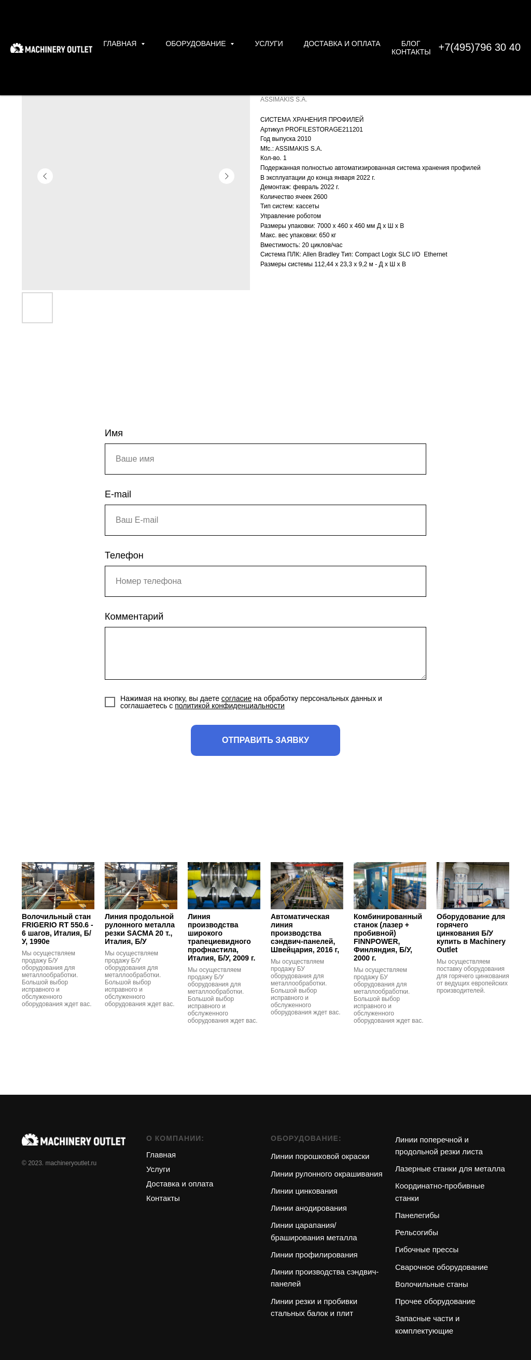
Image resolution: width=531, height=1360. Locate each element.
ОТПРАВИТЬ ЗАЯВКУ (265, 740)
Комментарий (134, 616)
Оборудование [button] (196, 43)
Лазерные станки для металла (450, 1168)
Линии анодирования (309, 1208)
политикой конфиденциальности (230, 706)
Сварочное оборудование (441, 1267)
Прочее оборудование (435, 1301)
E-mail (118, 494)
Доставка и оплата (342, 43)
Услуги (269, 43)
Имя (114, 433)
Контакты (411, 52)
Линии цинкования (304, 1190)
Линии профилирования (314, 1254)
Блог (411, 43)
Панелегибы (417, 1215)
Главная (161, 1154)
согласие (236, 698)
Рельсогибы (416, 1232)
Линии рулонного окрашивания (327, 1173)
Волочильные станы (431, 1284)
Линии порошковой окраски (320, 1156)
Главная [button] (120, 43)
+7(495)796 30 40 (480, 47)
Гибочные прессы (426, 1249)
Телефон (124, 555)
